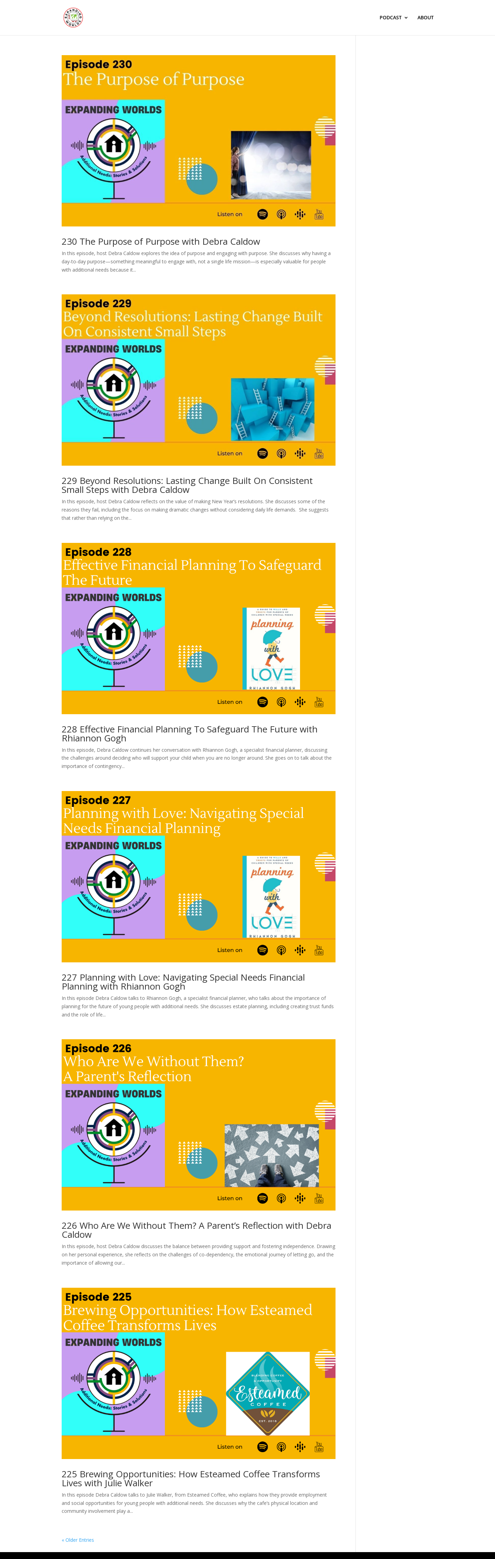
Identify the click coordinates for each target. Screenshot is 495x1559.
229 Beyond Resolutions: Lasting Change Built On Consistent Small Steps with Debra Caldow (187, 485)
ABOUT (425, 18)
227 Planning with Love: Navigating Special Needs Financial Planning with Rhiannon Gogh (183, 981)
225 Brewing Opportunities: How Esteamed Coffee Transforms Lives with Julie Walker (191, 1478)
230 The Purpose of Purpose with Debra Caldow (161, 241)
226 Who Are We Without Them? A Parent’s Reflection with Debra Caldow (196, 1230)
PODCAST (391, 18)
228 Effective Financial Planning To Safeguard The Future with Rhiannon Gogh (190, 733)
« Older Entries (78, 1540)
